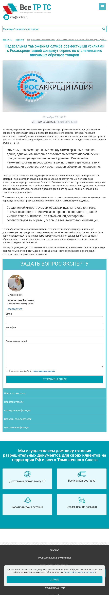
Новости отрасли (13, 401)
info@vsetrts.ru (19, 17)
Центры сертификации (16, 427)
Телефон (11, 327)
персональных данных (44, 371)
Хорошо (54, 579)
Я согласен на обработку (30, 371)
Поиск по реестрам (14, 393)
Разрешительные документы (54, 557)
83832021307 (15, 309)
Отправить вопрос (55, 379)
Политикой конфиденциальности (80, 572)
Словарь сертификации (17, 410)
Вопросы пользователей (17, 418)
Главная (54, 550)
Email (9, 313)
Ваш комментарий (16, 341)
